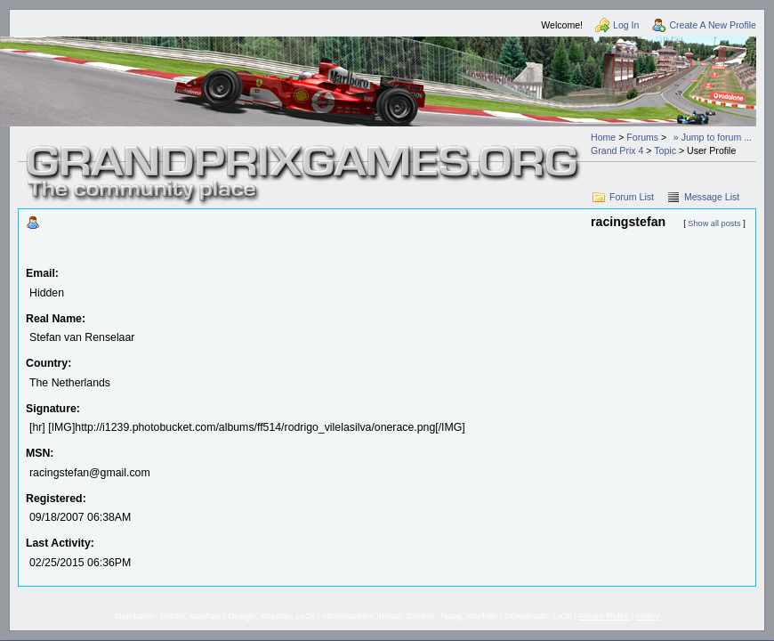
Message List (711, 196)
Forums (642, 137)
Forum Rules (604, 616)
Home (603, 137)
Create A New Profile (712, 25)
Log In (626, 25)
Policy (647, 616)
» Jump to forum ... (712, 137)
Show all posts (714, 223)
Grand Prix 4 (617, 150)
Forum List (631, 196)
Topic (665, 150)
